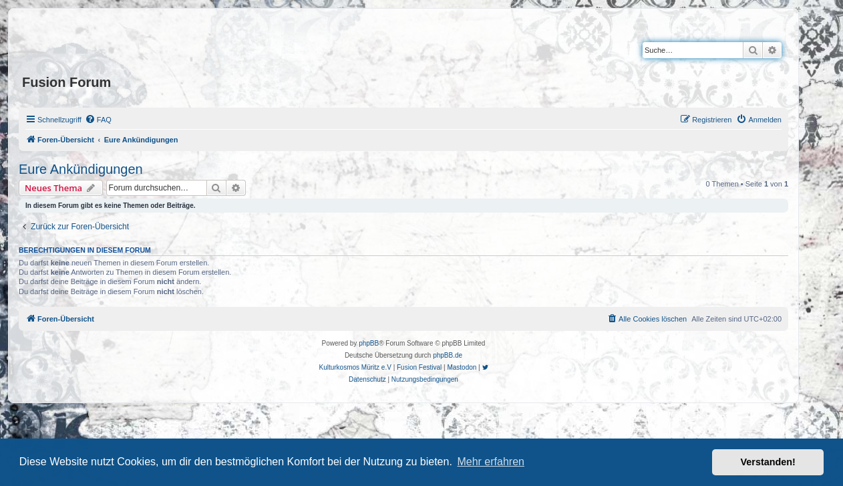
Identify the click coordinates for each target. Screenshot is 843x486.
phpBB (369, 343)
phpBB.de (447, 355)
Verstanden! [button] (768, 462)
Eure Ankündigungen (81, 169)
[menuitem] (98, 120)
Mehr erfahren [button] (490, 461)
